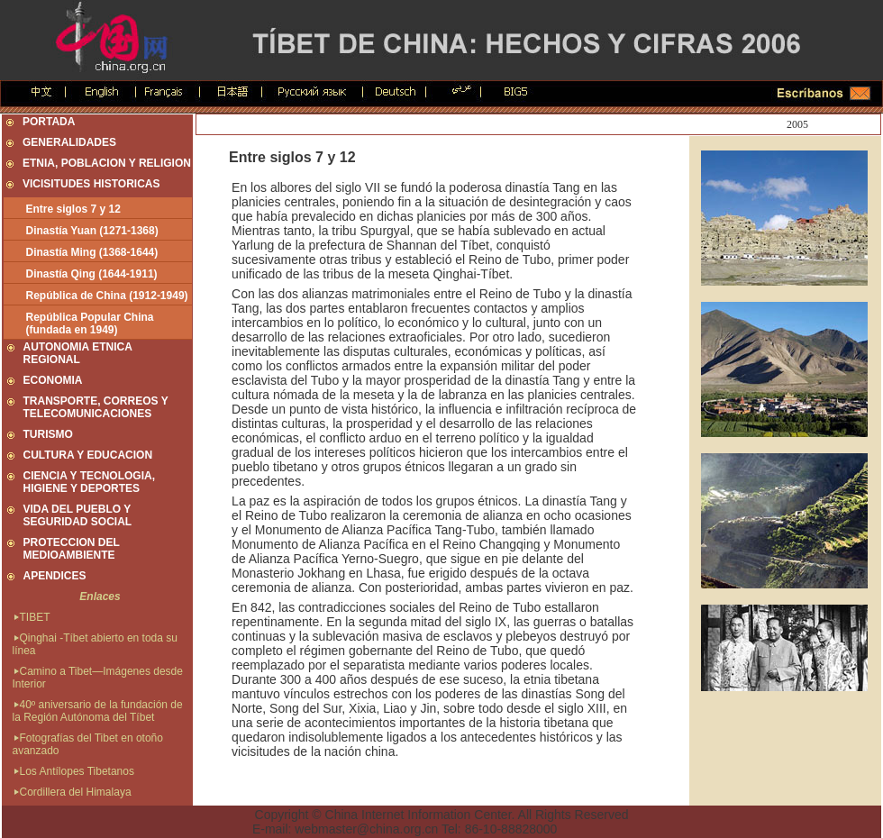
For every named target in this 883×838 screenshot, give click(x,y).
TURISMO (48, 434)
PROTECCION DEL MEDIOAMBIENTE (71, 548)
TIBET (31, 617)
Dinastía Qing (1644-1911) (92, 274)
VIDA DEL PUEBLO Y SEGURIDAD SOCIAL (77, 515)
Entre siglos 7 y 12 (73, 209)
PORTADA (49, 121)
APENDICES (54, 575)
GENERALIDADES (69, 142)
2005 (797, 124)
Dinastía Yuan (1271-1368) (92, 230)
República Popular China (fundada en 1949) (90, 323)
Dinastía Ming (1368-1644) (92, 252)
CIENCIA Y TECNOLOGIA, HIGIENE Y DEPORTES (89, 482)
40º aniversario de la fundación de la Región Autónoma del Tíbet (98, 711)
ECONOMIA (53, 380)
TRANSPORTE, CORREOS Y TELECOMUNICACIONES (95, 407)
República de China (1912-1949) (107, 295)
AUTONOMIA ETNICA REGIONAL (77, 353)
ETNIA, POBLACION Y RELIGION (107, 163)
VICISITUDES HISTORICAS (91, 184)
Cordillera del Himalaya (72, 792)
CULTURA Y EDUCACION (88, 455)
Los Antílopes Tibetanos (73, 771)
